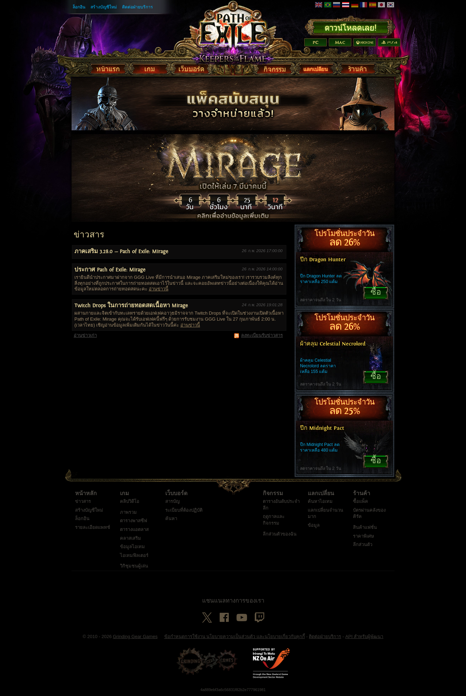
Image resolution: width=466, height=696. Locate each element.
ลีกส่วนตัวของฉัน (280, 534)
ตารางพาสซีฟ (133, 521)
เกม (124, 493)
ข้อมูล (314, 525)
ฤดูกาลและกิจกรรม (274, 519)
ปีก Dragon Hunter (323, 260)
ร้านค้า (361, 493)
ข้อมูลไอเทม (132, 547)
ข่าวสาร (83, 501)
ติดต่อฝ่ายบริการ (137, 7)
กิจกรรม (273, 493)
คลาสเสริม (130, 538)
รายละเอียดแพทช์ (92, 527)
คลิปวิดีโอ (129, 501)
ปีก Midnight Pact (322, 428)
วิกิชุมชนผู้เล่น (134, 566)
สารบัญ (172, 501)
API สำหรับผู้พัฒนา (364, 636)
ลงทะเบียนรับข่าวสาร (262, 335)
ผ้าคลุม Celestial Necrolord (333, 344)
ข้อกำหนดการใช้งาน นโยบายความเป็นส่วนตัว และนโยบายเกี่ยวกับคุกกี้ (234, 636)
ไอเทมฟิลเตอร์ (134, 555)
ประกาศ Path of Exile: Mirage (109, 270)
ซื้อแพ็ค (360, 501)
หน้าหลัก (86, 493)
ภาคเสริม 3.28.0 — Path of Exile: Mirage (121, 252)
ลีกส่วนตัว (362, 544)
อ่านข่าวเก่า (85, 335)
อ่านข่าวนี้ (158, 288)
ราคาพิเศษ (363, 536)
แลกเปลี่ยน (321, 493)
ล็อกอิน (79, 7)
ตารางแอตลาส (134, 529)
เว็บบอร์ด (176, 493)
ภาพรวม (128, 512)
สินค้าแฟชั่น (365, 527)
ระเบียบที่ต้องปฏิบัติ (183, 510)
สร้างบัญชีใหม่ (104, 7)
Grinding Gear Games (135, 636)
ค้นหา (171, 518)
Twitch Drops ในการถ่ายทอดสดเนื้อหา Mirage (131, 306)
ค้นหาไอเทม (320, 501)
